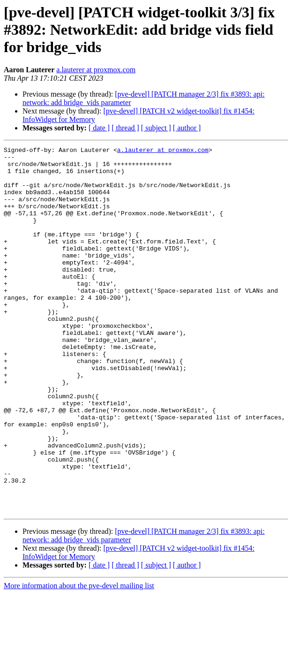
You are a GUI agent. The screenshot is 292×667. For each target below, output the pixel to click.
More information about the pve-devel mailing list (79, 659)
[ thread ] (125, 128)
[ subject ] (156, 128)
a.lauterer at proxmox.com (95, 70)
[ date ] (99, 128)
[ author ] (187, 128)
